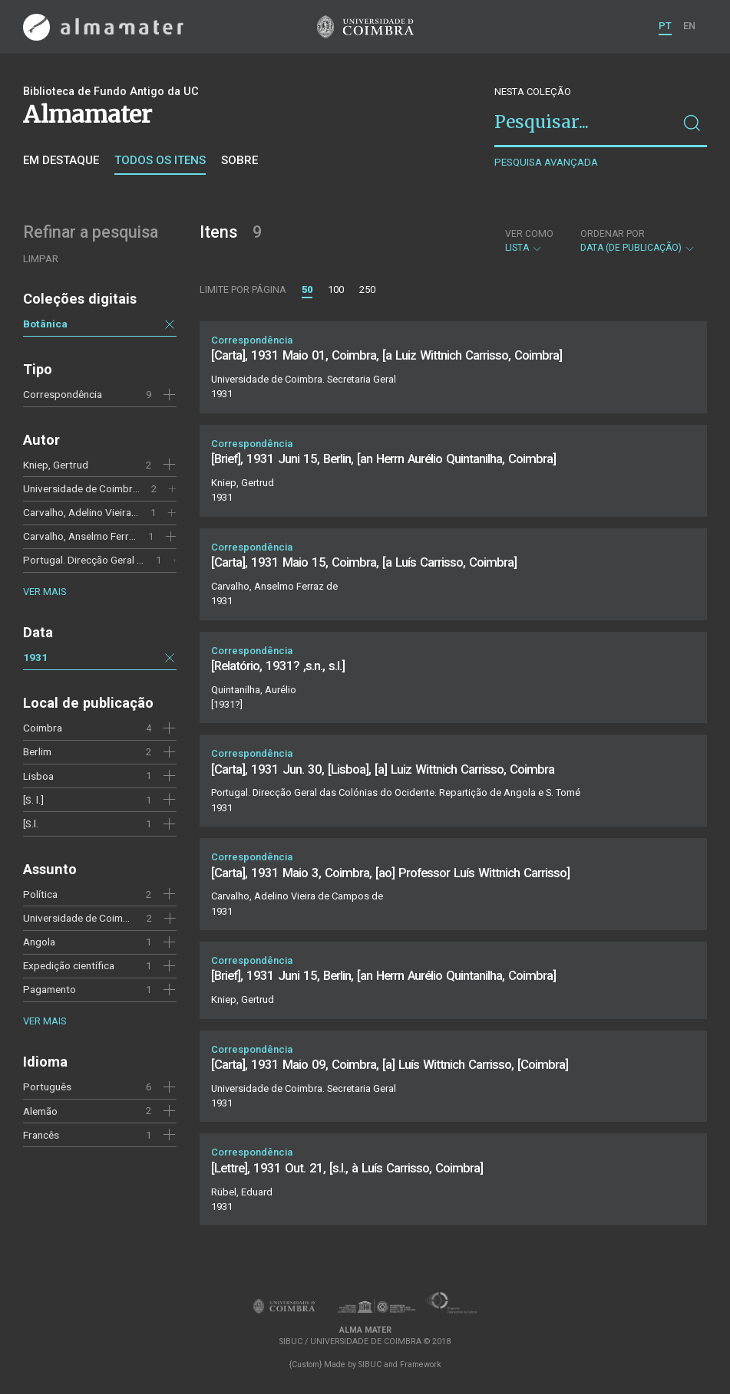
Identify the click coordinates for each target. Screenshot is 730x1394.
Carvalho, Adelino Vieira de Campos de (111, 512)
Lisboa (38, 776)
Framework (420, 1364)
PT (665, 25)
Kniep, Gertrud (55, 465)
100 (336, 289)
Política (40, 894)
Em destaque (61, 160)
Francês (41, 1135)
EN (689, 25)
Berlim (37, 751)
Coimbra (42, 728)
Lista (529, 241)
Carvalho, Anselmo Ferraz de (88, 536)
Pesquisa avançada (546, 162)
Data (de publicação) (637, 241)
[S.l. (30, 823)
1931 (35, 657)
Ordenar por (612, 233)
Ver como (529, 233)
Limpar (40, 259)
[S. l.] (33, 800)
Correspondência (62, 394)
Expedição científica (68, 965)
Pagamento (49, 989)
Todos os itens (160, 160)
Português (47, 1086)
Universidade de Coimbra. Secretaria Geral (119, 488)
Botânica (45, 323)
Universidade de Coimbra (80, 918)
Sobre (239, 160)
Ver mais (44, 591)
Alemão (40, 1111)
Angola (39, 941)
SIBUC (370, 1364)
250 (367, 289)
